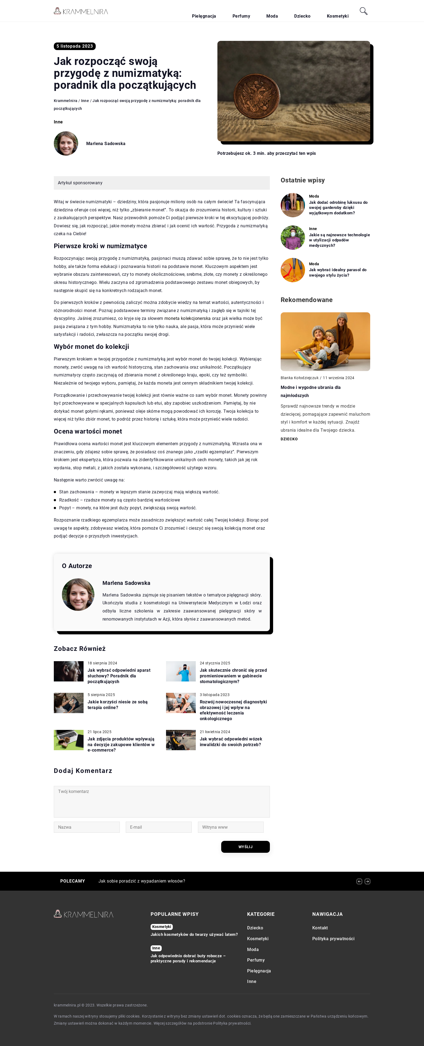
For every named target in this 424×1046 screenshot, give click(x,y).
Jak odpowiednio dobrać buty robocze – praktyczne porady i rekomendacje (188, 958)
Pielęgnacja (250, 11)
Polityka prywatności (333, 938)
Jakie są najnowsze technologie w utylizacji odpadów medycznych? (339, 240)
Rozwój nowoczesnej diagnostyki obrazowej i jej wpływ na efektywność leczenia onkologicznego (233, 710)
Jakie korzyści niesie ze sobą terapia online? (118, 704)
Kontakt (320, 928)
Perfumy (277, 11)
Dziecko (318, 11)
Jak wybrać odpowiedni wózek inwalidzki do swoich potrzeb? (231, 741)
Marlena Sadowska (105, 143)
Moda (298, 11)
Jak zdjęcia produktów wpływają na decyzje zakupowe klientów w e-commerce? (121, 744)
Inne (58, 121)
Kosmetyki (343, 11)
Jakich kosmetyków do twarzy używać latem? (194, 934)
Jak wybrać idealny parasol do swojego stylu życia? (338, 272)
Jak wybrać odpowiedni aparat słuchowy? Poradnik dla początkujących (119, 676)
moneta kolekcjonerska (187, 318)
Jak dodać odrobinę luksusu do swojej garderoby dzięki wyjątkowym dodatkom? (338, 207)
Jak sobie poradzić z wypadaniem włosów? (142, 881)
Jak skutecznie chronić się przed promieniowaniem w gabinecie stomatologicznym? (233, 676)
